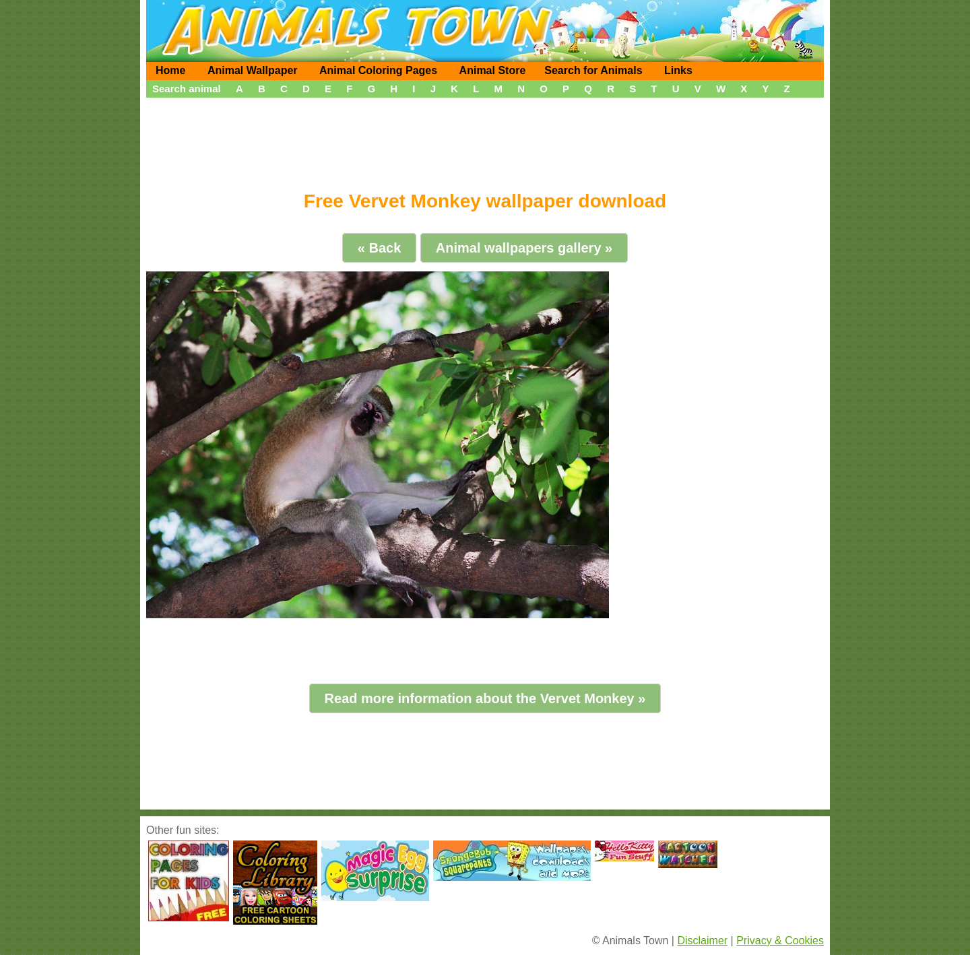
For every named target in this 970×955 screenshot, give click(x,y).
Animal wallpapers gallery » (524, 247)
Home (170, 70)
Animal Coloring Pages (378, 70)
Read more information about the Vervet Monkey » (485, 698)
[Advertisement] (485, 139)
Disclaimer (702, 940)
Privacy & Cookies (780, 940)
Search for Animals (593, 70)
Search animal (186, 88)
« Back (379, 247)
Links (678, 70)
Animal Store (492, 70)
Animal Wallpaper (252, 70)
